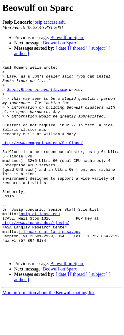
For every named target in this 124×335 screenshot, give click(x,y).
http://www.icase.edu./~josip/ (35, 254)
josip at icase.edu (49, 22)
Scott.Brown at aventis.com (37, 94)
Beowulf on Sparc (67, 37)
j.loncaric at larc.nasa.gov (50, 265)
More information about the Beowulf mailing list (48, 329)
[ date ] (62, 48)
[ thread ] (78, 48)
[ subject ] (98, 48)
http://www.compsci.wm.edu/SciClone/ (42, 158)
